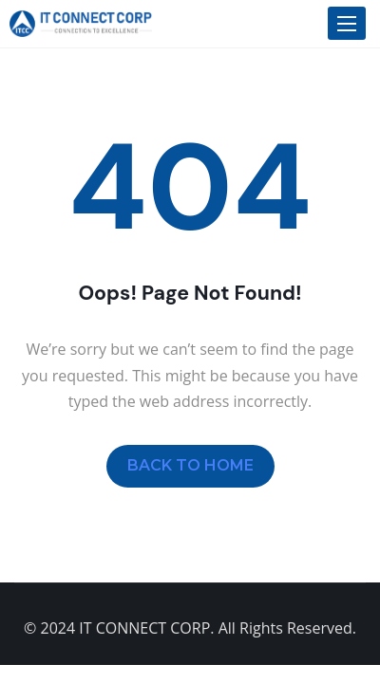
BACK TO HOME (190, 465)
